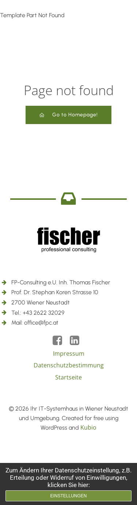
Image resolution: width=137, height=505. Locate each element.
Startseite (68, 377)
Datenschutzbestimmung (69, 365)
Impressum (68, 353)
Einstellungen (68, 495)
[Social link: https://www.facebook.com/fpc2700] (60, 341)
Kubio (88, 427)
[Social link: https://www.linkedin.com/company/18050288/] (77, 341)
